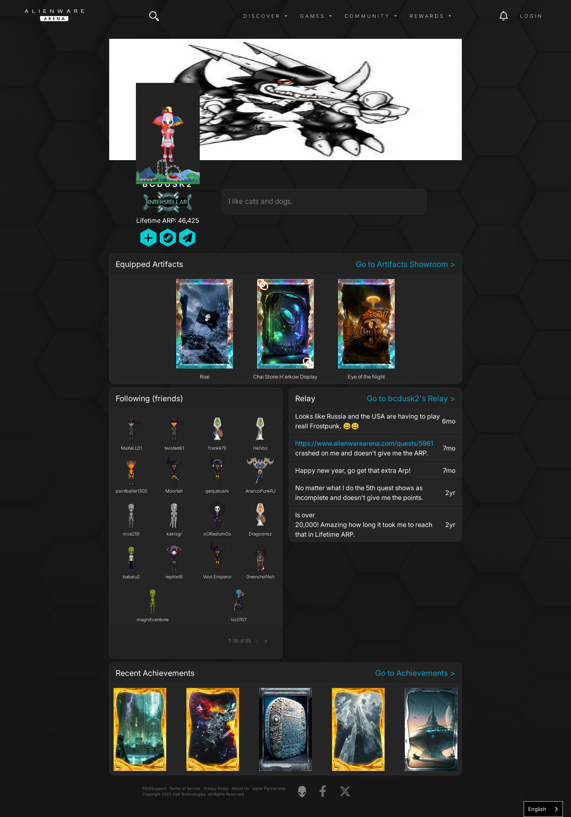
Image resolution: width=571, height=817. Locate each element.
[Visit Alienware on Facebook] (323, 792)
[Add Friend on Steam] (168, 237)
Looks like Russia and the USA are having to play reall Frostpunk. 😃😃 (367, 421)
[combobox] (543, 809)
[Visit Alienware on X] (345, 792)
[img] (154, 16)
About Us (240, 788)
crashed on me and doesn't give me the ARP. (368, 447)
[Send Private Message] (187, 237)
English (537, 809)
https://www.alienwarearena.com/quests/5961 (364, 443)
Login (531, 16)
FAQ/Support (154, 788)
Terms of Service (185, 788)
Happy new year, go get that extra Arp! (352, 470)
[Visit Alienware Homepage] (302, 791)
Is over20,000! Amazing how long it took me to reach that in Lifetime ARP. (363, 524)
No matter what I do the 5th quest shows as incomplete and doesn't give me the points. (359, 493)
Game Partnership (269, 788)
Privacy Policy (216, 788)
